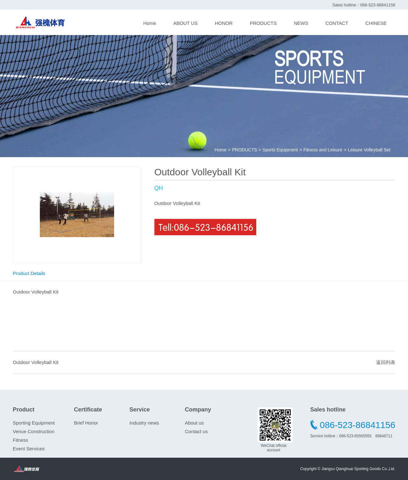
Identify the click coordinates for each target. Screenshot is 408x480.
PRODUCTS (263, 23)
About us (194, 422)
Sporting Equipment (34, 422)
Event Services (29, 448)
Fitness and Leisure (322, 149)
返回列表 (385, 362)
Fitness (20, 440)
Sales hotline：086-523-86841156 (363, 5)
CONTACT (336, 23)
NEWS (301, 23)
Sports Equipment (280, 149)
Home (149, 23)
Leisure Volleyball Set (369, 149)
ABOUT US (185, 23)
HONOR (224, 23)
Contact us (196, 431)
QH (158, 188)
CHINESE (376, 23)
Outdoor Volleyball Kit (35, 362)
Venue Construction (34, 431)
